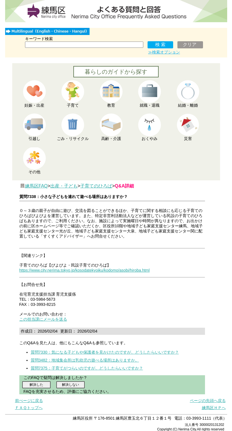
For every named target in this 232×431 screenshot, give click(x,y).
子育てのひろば (96, 185)
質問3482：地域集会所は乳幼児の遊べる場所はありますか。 (85, 360)
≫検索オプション (164, 52)
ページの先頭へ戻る (208, 400)
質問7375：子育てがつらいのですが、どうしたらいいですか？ (87, 368)
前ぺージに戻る (29, 400)
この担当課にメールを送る (43, 319)
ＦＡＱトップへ (29, 407)
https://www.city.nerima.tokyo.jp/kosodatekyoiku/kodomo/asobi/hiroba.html (84, 270)
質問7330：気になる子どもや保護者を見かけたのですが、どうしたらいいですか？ (105, 352)
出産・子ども (64, 185)
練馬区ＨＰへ (214, 407)
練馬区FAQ (36, 185)
